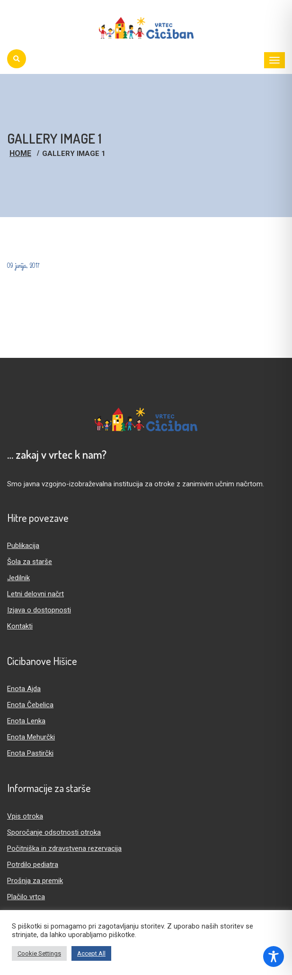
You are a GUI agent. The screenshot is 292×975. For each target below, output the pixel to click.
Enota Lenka (26, 721)
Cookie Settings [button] (39, 953)
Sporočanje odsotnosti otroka (54, 832)
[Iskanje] (16, 58)
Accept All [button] (91, 953)
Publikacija (23, 545)
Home (20, 153)
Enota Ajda (24, 688)
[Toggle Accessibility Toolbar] (273, 956)
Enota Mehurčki (31, 737)
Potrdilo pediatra (32, 864)
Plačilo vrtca (26, 897)
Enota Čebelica (30, 705)
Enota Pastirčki (30, 753)
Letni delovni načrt (35, 594)
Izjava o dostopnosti (39, 610)
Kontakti (20, 626)
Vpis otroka (25, 816)
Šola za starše (29, 561)
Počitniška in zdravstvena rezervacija (64, 848)
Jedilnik (18, 578)
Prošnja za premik (35, 880)
